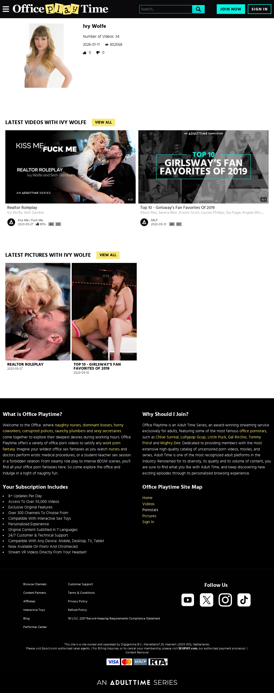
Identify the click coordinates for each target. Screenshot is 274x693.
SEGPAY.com (187, 648)
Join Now (231, 9)
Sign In (260, 9)
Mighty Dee (170, 443)
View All (103, 122)
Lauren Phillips (212, 213)
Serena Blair (167, 213)
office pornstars (252, 431)
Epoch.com (49, 648)
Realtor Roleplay (22, 207)
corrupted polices (37, 431)
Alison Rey (148, 213)
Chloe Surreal (167, 437)
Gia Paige (233, 213)
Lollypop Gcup (193, 437)
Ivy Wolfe (14, 213)
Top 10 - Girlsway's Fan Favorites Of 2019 (177, 207)
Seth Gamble (34, 213)
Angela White (253, 213)
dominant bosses (97, 425)
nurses (114, 449)
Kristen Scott (189, 213)
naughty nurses (68, 425)
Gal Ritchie (237, 437)
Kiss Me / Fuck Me (30, 220)
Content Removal (137, 652)
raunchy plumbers (70, 431)
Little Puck (217, 437)
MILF (154, 220)
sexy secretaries (107, 431)
